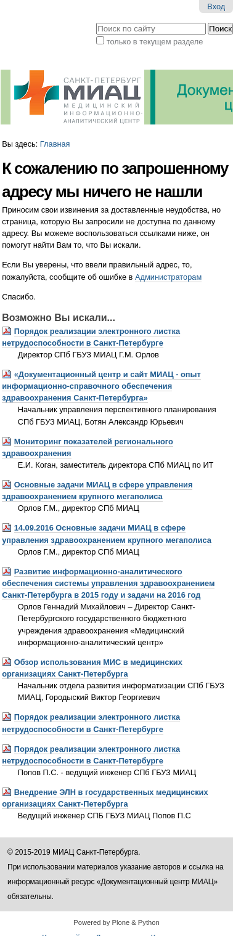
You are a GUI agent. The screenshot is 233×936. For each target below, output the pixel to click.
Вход (216, 6)
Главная (55, 144)
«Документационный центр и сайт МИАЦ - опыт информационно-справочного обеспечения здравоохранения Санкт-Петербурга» (101, 386)
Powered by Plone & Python (116, 922)
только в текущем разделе (155, 41)
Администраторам (168, 277)
